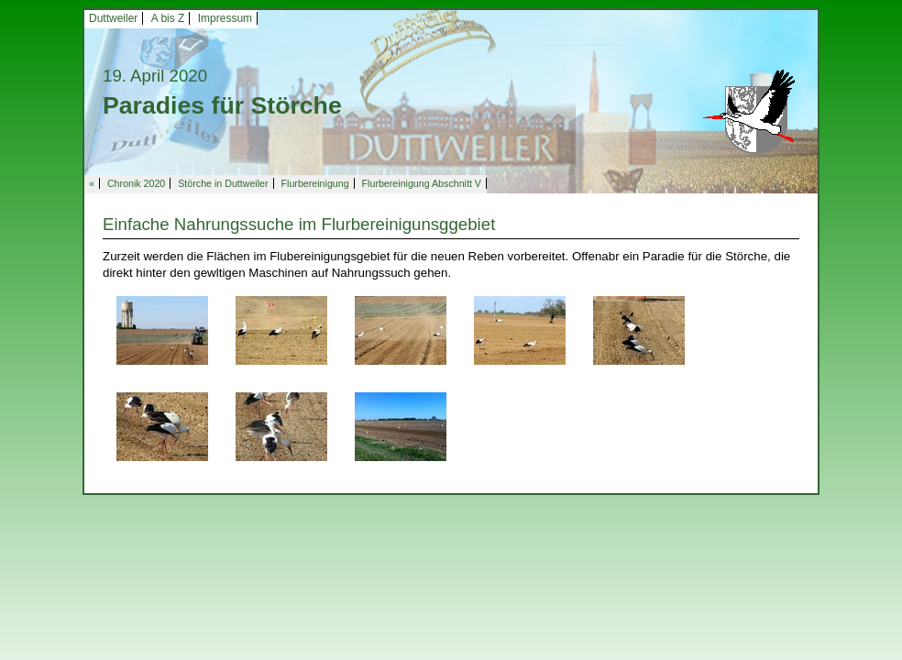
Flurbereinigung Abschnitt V (421, 183)
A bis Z (168, 18)
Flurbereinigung (315, 183)
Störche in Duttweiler (223, 183)
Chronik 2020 (136, 183)
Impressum (225, 18)
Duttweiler (113, 18)
